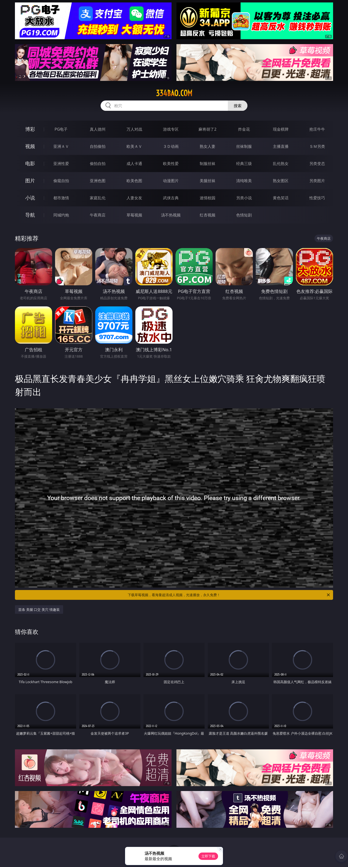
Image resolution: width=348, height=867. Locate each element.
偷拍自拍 (97, 163)
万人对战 (134, 129)
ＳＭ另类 (317, 146)
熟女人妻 (207, 146)
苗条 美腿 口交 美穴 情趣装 (39, 609)
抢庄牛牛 (317, 129)
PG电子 (61, 129)
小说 (30, 197)
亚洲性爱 (61, 163)
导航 (30, 215)
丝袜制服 (244, 146)
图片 (30, 180)
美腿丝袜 (207, 180)
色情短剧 (244, 215)
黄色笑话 (281, 198)
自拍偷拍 (97, 146)
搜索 (238, 105)
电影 (30, 163)
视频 (30, 146)
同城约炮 (61, 215)
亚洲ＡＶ (61, 146)
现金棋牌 (281, 129)
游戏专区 (171, 129)
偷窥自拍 (61, 180)
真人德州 (97, 129)
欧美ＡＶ (134, 146)
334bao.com (174, 93)
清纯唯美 (244, 180)
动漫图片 (171, 180)
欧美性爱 (171, 163)
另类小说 (244, 198)
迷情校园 (207, 198)
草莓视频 (134, 215)
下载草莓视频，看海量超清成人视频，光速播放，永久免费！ (229, 595)
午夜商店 (97, 215)
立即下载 (208, 856)
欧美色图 (134, 180)
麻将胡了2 (207, 129)
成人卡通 (134, 163)
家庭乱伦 (97, 198)
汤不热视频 (171, 215)
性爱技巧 (317, 198)
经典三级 (244, 163)
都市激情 (61, 198)
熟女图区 (281, 180)
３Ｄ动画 (171, 146)
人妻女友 (134, 198)
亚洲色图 (97, 180)
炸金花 (244, 129)
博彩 (30, 129)
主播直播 (281, 146)
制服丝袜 (207, 163)
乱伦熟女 (281, 163)
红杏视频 (207, 215)
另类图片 (317, 180)
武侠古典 (171, 198)
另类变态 (317, 163)
